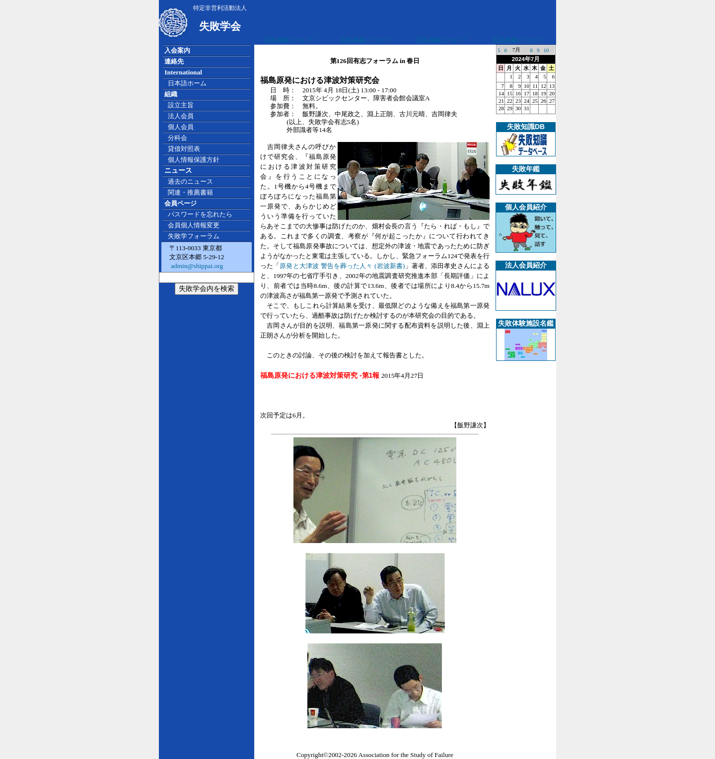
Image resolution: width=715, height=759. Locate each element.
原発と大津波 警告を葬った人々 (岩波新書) (342, 266)
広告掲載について (289, 40)
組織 (170, 94)
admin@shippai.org (196, 266)
